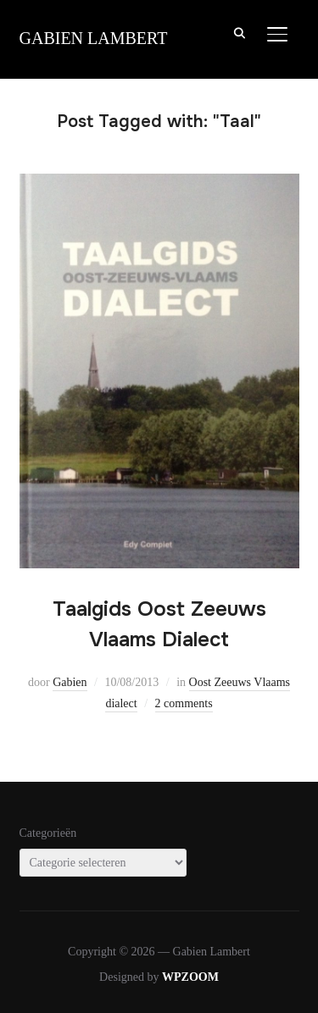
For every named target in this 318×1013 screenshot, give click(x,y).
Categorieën (48, 833)
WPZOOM (190, 977)
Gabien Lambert (94, 38)
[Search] (240, 32)
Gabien (69, 682)
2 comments (184, 703)
